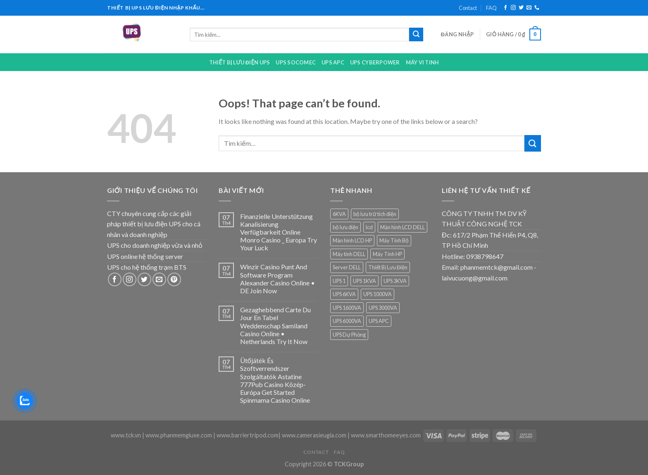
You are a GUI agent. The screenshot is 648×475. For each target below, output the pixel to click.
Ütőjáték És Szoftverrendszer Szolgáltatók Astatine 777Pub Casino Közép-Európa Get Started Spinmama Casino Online (275, 380)
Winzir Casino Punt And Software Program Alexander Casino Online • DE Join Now (277, 278)
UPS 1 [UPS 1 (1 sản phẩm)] (339, 281)
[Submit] (416, 35)
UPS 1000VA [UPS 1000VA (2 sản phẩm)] (377, 294)
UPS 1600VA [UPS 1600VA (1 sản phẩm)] (347, 307)
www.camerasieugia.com (314, 435)
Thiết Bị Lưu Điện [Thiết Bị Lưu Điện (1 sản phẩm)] (387, 267)
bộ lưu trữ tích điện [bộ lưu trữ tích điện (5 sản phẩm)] (374, 214)
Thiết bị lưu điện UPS (239, 62)
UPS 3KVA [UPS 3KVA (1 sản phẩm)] (395, 281)
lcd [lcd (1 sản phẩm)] (369, 227)
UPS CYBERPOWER (375, 62)
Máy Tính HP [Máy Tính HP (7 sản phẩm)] (387, 254)
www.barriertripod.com (248, 435)
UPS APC (333, 62)
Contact (468, 8)
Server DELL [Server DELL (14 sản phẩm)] (347, 267)
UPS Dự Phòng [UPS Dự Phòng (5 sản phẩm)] (349, 334)
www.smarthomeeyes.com (386, 435)
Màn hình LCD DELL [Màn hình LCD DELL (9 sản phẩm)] (402, 227)
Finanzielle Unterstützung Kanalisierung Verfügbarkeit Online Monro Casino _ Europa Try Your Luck (278, 232)
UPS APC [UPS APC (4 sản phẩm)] (379, 321)
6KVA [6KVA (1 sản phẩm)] (339, 214)
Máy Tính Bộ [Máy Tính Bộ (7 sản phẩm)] (394, 240)
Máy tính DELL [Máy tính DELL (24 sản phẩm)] (349, 254)
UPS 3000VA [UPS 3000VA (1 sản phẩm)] (383, 307)
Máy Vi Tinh (422, 62)
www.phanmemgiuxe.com (178, 435)
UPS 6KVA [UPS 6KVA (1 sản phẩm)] (344, 294)
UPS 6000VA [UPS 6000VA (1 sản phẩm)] (347, 321)
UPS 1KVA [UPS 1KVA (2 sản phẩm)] (364, 281)
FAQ (491, 8)
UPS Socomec (296, 62)
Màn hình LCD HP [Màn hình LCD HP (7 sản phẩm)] (352, 240)
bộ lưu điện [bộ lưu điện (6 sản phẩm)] (345, 227)
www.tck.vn (126, 435)
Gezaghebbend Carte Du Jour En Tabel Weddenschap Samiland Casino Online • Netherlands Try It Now (275, 325)
